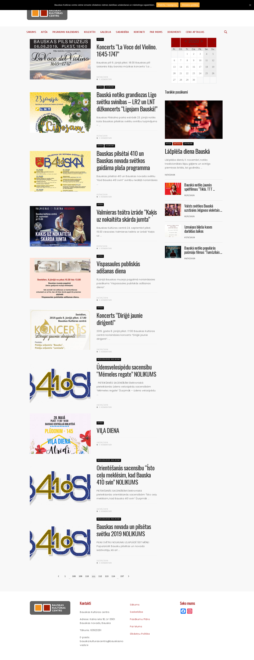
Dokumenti (174, 32)
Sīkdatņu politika (140, 633)
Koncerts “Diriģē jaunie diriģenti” (120, 319)
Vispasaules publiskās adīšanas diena (118, 267)
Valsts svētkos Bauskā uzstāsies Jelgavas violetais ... (203, 208)
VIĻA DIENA (108, 430)
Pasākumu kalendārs (65, 32)
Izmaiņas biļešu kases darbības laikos (198, 229)
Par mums (156, 32)
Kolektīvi (90, 32)
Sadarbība (122, 32)
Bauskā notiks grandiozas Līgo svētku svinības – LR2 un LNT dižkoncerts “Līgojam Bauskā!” (127, 101)
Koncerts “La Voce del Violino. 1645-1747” (126, 50)
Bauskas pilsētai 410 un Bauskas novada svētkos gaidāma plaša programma (123, 160)
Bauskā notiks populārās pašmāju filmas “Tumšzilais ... (203, 250)
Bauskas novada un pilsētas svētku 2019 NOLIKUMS (124, 530)
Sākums (31, 32)
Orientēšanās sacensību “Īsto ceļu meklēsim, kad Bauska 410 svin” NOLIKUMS (126, 474)
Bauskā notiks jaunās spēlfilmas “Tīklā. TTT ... (199, 187)
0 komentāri (104, 79)
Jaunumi (109, 87)
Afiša (44, 32)
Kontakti (139, 32)
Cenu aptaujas (195, 32)
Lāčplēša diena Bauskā (187, 151)
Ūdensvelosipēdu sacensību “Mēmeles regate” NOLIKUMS (126, 370)
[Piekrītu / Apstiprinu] (250, 5)
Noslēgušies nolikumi (109, 359)
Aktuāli (177, 143)
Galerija (105, 32)
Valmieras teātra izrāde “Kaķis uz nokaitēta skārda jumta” (127, 215)
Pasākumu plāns (140, 619)
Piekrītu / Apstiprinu (167, 5)
